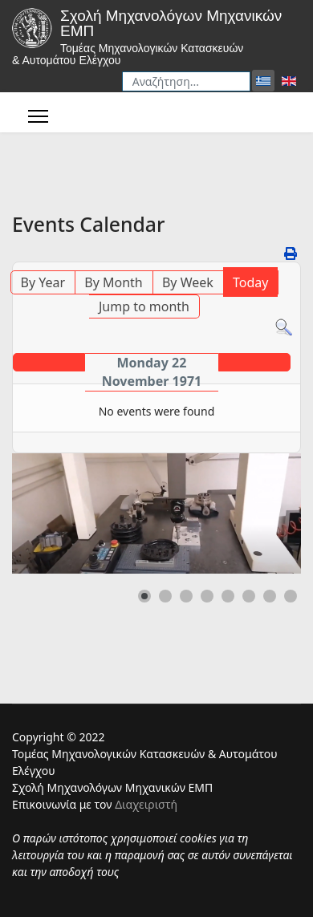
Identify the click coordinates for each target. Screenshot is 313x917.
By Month (113, 282)
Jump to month (144, 306)
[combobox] (186, 81)
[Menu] (38, 116)
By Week (187, 282)
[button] (144, 596)
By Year (43, 282)
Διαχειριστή (146, 804)
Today (250, 282)
